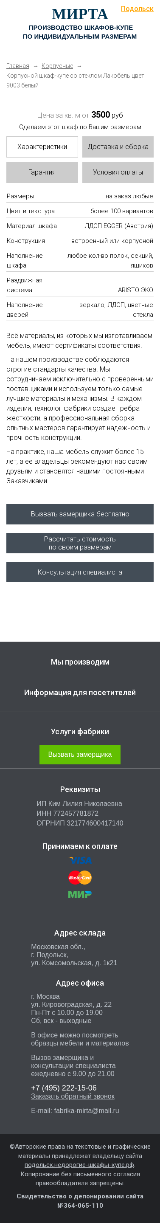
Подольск (137, 9)
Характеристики (42, 147)
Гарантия (42, 172)
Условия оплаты (118, 172)
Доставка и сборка (118, 147)
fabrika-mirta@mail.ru (86, 1110)
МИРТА (80, 14)
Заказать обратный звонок (72, 1096)
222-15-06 (64, 1088)
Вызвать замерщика (80, 754)
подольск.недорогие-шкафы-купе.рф (79, 1165)
